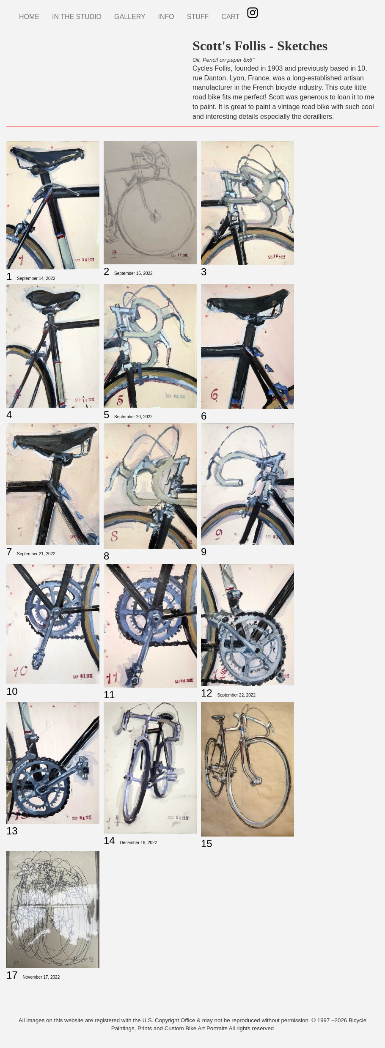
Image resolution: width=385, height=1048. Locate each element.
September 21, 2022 (36, 553)
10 (12, 691)
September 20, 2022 (133, 416)
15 (206, 843)
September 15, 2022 (133, 273)
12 (206, 693)
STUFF (198, 16)
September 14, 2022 (36, 278)
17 (12, 975)
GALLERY (130, 16)
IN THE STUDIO (77, 16)
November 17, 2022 (41, 977)
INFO (166, 16)
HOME (29, 16)
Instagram (252, 12)
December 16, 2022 (138, 842)
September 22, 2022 (236, 695)
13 (12, 831)
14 (109, 840)
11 (109, 694)
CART (230, 16)
